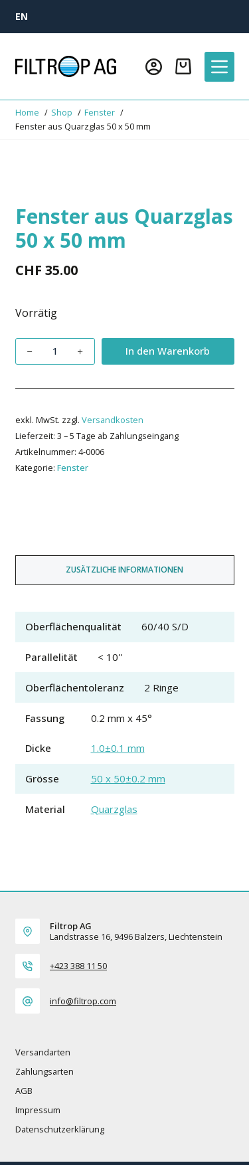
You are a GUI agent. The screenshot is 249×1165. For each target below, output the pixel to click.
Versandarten (42, 1052)
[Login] (153, 66)
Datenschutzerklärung (59, 1129)
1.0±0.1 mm (118, 748)
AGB (24, 1091)
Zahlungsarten (44, 1071)
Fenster (72, 468)
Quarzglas (114, 809)
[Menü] (219, 67)
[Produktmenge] (55, 351)
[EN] (21, 16)
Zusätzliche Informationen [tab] (124, 569)
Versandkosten (112, 420)
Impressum (37, 1110)
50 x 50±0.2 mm (128, 778)
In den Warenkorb (167, 350)
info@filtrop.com (83, 1001)
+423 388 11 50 (78, 966)
